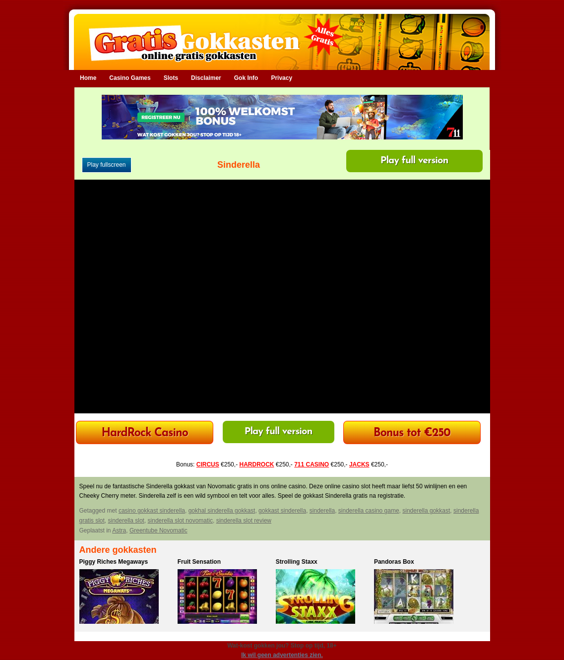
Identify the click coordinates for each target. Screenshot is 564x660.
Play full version (414, 161)
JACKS (359, 464)
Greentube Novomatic (158, 530)
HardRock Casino (144, 433)
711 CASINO (311, 464)
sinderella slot (126, 520)
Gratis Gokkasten (282, 35)
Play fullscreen (106, 164)
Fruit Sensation (199, 561)
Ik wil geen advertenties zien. (282, 655)
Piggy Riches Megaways (113, 561)
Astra (119, 530)
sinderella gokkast (426, 510)
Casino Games (129, 77)
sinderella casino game (368, 510)
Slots (171, 77)
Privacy (281, 77)
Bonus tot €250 (412, 433)
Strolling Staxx (296, 561)
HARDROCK (256, 464)
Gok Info (246, 77)
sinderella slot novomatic (180, 520)
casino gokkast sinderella (152, 510)
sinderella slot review (243, 520)
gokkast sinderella (282, 510)
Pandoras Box (394, 561)
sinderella (322, 510)
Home (88, 77)
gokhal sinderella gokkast (221, 510)
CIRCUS (207, 464)
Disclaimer (206, 77)
